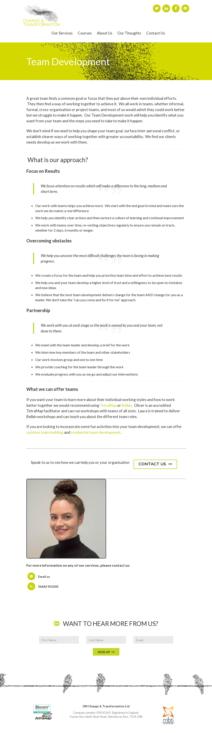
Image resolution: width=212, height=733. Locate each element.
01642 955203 (48, 586)
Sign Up (106, 652)
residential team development (96, 432)
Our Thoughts (129, 33)
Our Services (62, 33)
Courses (85, 33)
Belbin (127, 405)
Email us (44, 576)
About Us (104, 33)
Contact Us (155, 33)
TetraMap (108, 405)
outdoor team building (44, 432)
